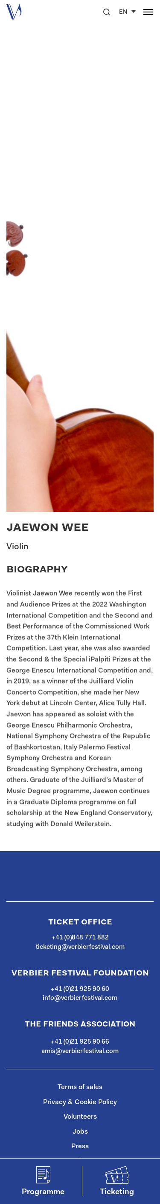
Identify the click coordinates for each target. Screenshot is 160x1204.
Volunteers (80, 1117)
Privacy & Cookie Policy (80, 1102)
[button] (106, 12)
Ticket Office (80, 922)
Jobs (80, 1132)
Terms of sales (80, 1087)
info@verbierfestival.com (80, 998)
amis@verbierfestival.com (80, 1051)
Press (80, 1146)
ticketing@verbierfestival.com (80, 947)
